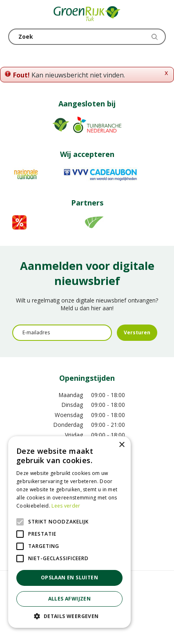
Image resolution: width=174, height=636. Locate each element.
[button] (69, 616)
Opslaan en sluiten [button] (69, 577)
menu (14, 14)
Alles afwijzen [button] (69, 598)
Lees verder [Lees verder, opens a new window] (65, 505)
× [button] (121, 445)
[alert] (69, 532)
